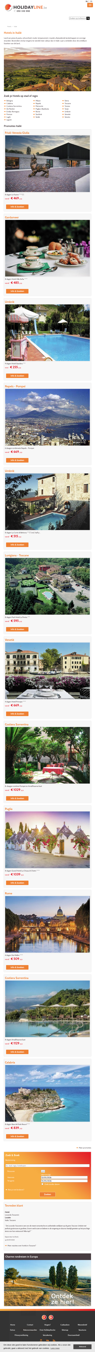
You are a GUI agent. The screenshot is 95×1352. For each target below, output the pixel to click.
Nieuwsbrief (82, 1325)
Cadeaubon (65, 1325)
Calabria (9, 103)
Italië (15, 26)
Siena (67, 101)
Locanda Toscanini (12, 1215)
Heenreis (10, 1177)
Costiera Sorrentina (14, 106)
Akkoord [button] (82, 1347)
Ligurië (9, 120)
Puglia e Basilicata (42, 109)
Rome (38, 111)
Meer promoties (85, 1148)
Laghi (8, 117)
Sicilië (38, 117)
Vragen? (47, 1325)
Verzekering (47, 1335)
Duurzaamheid (73, 1335)
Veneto (67, 117)
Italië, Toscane (10, 1220)
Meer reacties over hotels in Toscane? (22, 1245)
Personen (11, 1171)
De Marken (10, 109)
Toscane (68, 103)
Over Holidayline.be (47, 1330)
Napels (38, 103)
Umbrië (67, 111)
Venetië (67, 114)
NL (87, 1)
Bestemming (10, 1160)
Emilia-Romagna (12, 111)
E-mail (28, 1320)
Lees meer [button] (55, 1348)
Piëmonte (39, 106)
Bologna (9, 101)
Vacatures (82, 1330)
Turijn (67, 109)
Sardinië (39, 114)
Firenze (9, 114)
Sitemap (65, 1330)
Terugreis (10, 1181)
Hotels (9, 26)
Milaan (38, 101)
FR (91, 1)
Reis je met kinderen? (16, 1190)
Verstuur (28, 1329)
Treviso (67, 106)
